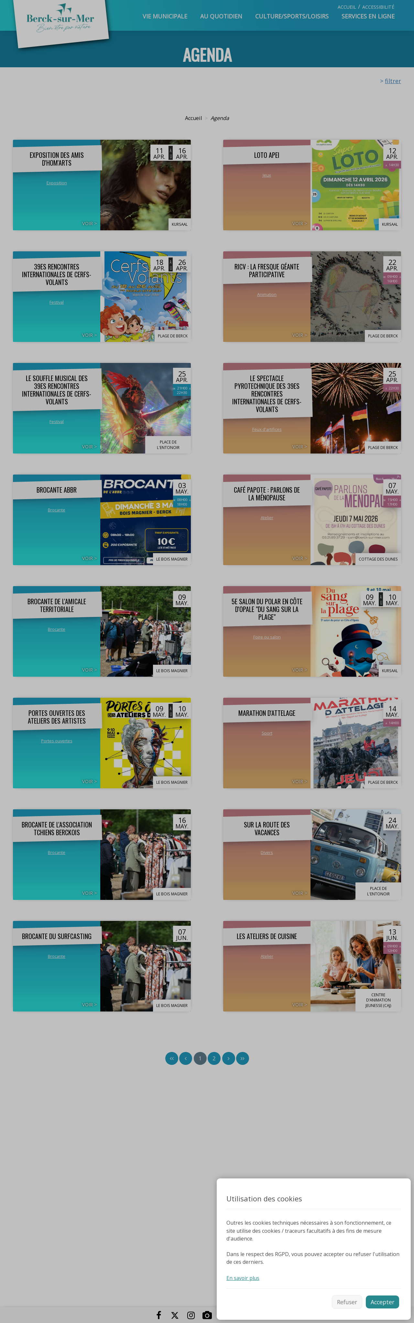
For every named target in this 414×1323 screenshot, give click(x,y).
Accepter (381, 1301)
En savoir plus (243, 1277)
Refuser (344, 1301)
